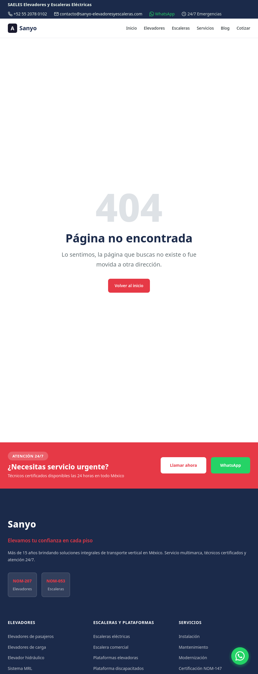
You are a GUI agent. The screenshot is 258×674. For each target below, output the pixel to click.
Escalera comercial (110, 647)
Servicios (205, 28)
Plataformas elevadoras (115, 657)
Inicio (131, 28)
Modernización (193, 657)
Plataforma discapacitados (118, 668)
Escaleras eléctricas (111, 636)
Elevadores (154, 28)
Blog (225, 28)
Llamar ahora (183, 465)
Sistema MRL (20, 668)
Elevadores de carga (27, 647)
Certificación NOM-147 (200, 668)
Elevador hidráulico (26, 657)
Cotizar (243, 28)
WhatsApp (230, 465)
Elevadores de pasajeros (31, 636)
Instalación (189, 636)
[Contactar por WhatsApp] (240, 656)
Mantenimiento (193, 647)
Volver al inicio (129, 285)
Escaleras (181, 28)
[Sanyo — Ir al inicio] (22, 28)
